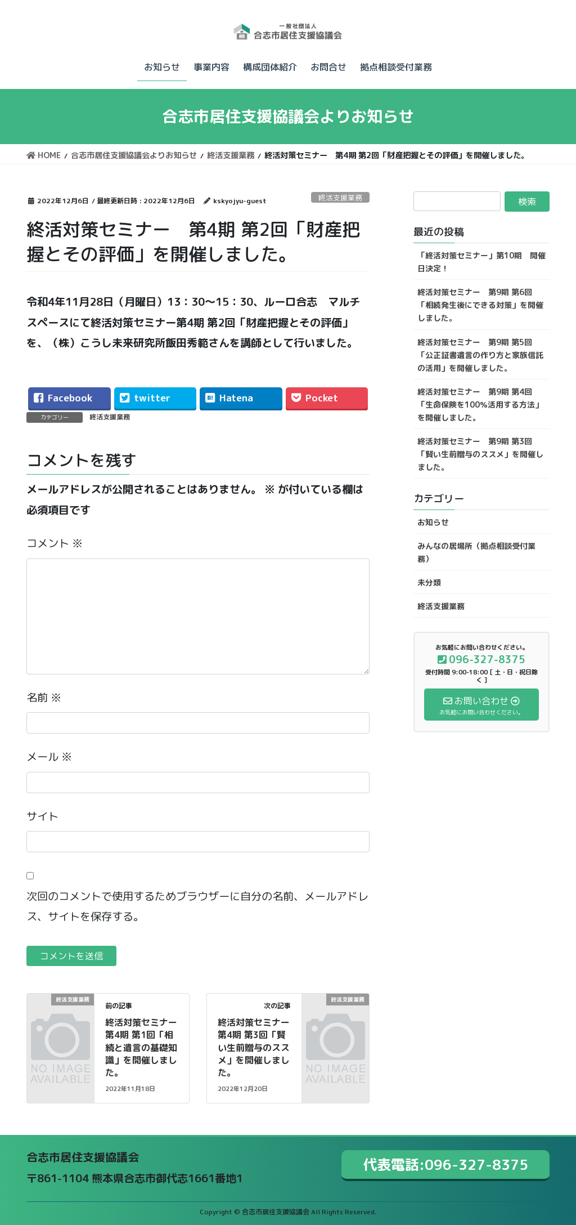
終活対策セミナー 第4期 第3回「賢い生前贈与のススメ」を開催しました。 (258, 1047)
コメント (54, 543)
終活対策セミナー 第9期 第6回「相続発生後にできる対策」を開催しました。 (480, 305)
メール (49, 756)
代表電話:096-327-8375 (445, 1164)
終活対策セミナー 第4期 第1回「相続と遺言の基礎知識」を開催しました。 (145, 1047)
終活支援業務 (340, 198)
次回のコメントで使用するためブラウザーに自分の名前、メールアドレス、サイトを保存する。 (197, 906)
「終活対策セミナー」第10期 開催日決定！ (481, 262)
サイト (42, 816)
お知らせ (433, 522)
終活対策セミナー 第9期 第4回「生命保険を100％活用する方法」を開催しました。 (480, 404)
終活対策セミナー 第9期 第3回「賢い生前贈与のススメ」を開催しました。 (480, 454)
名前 (43, 697)
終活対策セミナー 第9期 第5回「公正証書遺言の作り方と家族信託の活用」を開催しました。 (480, 355)
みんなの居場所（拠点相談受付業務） (476, 552)
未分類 (429, 582)
